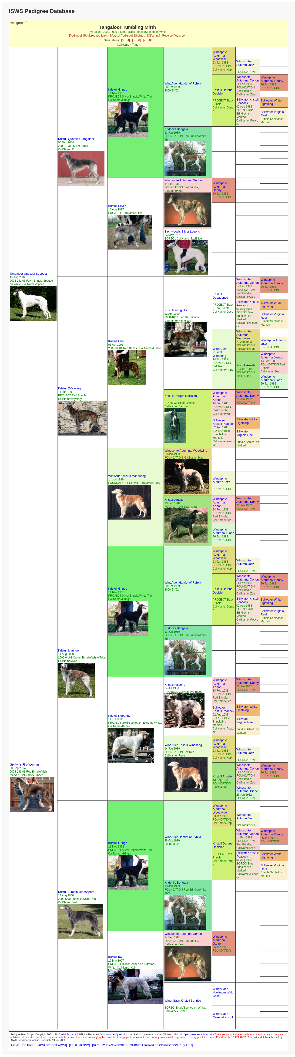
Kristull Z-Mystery (69, 388)
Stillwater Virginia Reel (244, 433)
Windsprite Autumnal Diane (271, 378)
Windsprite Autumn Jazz (245, 63)
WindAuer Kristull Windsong (219, 352)
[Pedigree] (75, 35)
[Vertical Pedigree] (121, 35)
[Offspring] (153, 35)
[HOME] (15, 1045)
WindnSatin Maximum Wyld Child (223, 992)
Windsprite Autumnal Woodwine (220, 55)
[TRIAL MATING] (79, 1045)
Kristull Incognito (175, 310)
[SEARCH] (28, 1045)
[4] (128, 40)
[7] (144, 40)
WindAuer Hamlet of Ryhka (182, 83)
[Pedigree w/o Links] (95, 35)
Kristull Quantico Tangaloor (76, 139)
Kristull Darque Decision (222, 91)
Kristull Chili (116, 341)
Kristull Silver (117, 206)
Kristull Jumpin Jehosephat (76, 892)
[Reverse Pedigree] (173, 35)
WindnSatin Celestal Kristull (223, 1015)
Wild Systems (68, 1034)
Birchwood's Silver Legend (182, 231)
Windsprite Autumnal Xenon (247, 78)
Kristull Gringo (117, 89)
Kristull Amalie (245, 365)
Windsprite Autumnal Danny (272, 79)
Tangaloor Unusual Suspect (28, 273)
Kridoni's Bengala (176, 129)
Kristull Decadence (220, 295)
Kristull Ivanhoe (68, 650)
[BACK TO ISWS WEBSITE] (109, 1045)
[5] (133, 40)
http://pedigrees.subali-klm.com (196, 1034)
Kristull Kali (115, 957)
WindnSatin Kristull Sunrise (182, 1000)
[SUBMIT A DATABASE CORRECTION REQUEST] (161, 1045)
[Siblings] (140, 35)
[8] (149, 40)
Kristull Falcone (174, 684)
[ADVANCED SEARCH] (52, 1045)
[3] (122, 40)
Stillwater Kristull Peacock (247, 101)
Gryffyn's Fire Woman (24, 764)
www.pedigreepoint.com (119, 1034)
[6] (139, 40)
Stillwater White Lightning (271, 102)
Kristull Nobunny (119, 715)
